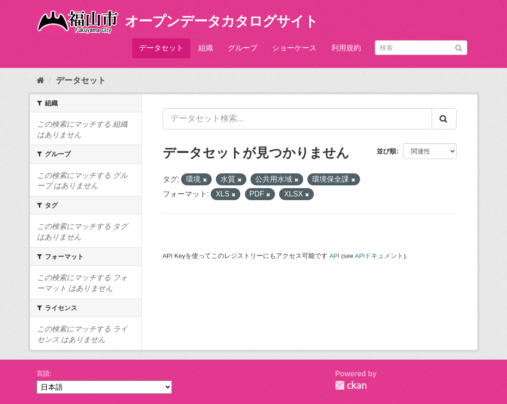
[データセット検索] (421, 47)
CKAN (351, 385)
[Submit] (459, 47)
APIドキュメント (379, 255)
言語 (43, 373)
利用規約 (346, 48)
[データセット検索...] (297, 118)
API (334, 255)
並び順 (386, 151)
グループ (242, 48)
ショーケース (294, 48)
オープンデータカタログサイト (221, 21)
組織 (205, 48)
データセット (161, 48)
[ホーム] (40, 80)
